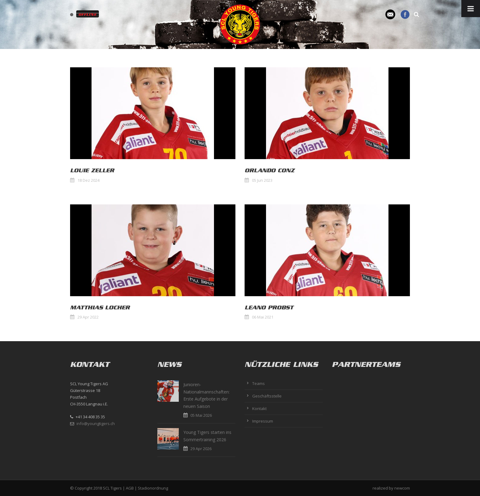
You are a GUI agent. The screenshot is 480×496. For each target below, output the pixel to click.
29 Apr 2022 (88, 317)
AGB (130, 488)
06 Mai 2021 (262, 317)
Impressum (262, 421)
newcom (402, 488)
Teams (258, 383)
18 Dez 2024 (88, 180)
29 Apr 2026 (201, 448)
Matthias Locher (100, 307)
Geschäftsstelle (267, 396)
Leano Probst (269, 307)
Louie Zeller (92, 170)
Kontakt (259, 408)
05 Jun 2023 (262, 180)
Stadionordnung (153, 488)
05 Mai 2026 (201, 415)
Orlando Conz (269, 170)
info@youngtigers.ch (96, 423)
